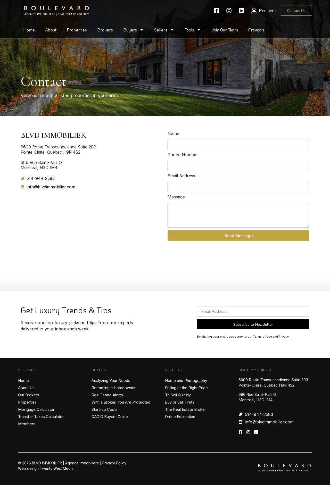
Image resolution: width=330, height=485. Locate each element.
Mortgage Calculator (36, 409)
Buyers (133, 30)
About (50, 29)
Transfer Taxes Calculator (41, 416)
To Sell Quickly (178, 394)
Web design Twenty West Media (45, 468)
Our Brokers (28, 394)
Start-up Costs (105, 409)
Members (26, 423)
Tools (193, 30)
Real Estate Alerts (107, 394)
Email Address (181, 176)
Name (173, 133)
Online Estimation (180, 416)
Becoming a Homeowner (114, 387)
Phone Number (183, 155)
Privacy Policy (114, 463)
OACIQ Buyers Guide (110, 416)
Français (256, 29)
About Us (26, 387)
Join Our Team (224, 29)
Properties (77, 29)
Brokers (105, 29)
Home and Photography (186, 380)
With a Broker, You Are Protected (121, 402)
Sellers (164, 30)
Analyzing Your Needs (111, 380)
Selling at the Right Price (186, 387)
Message (176, 197)
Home (29, 29)
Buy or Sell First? (179, 402)
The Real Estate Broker (185, 409)
